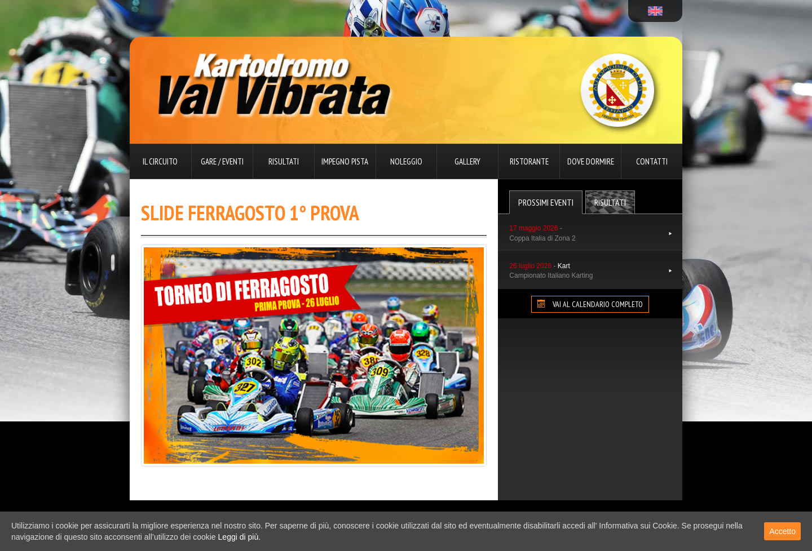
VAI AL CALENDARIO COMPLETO (590, 304)
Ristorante (529, 161)
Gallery (467, 161)
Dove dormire (590, 161)
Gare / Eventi (222, 161)
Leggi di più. (239, 536)
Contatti (652, 161)
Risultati (283, 161)
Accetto (782, 531)
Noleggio (406, 161)
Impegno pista (344, 161)
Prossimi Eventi (545, 202)
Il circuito (160, 161)
